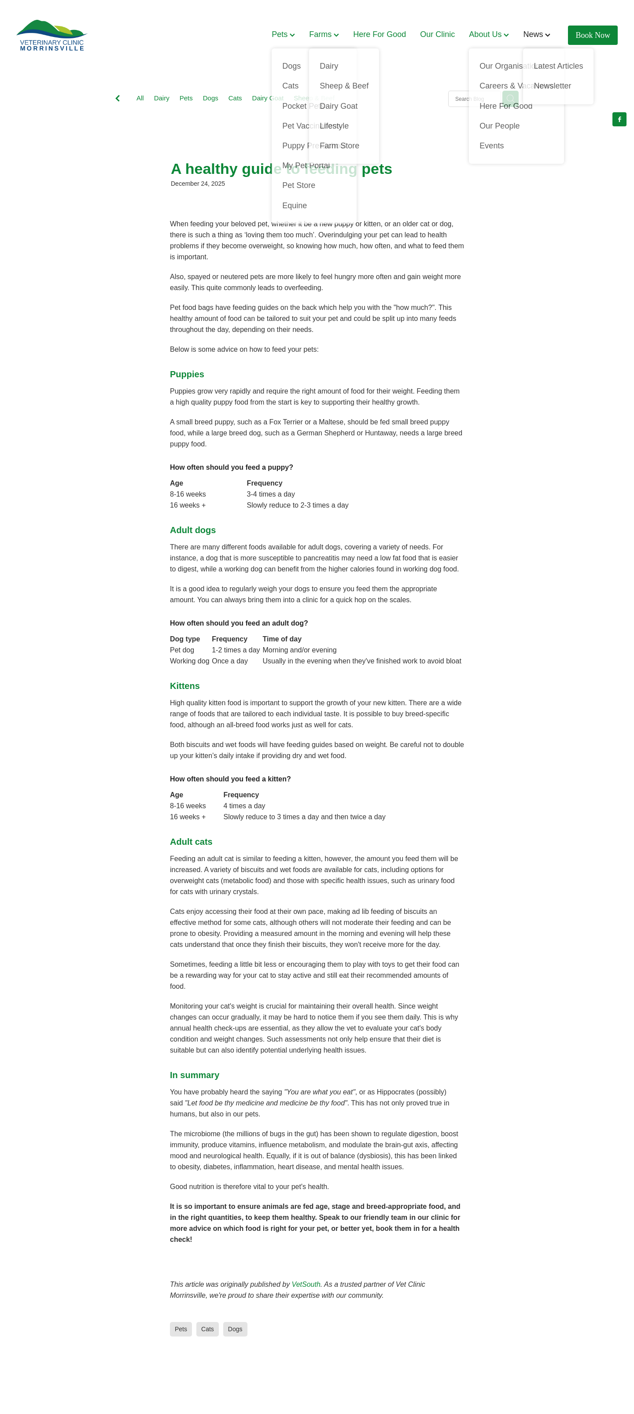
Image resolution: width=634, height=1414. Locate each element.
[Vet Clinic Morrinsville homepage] (76, 35)
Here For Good (379, 34)
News (536, 34)
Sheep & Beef (314, 98)
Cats (235, 98)
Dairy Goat (268, 98)
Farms (324, 34)
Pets (283, 34)
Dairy (162, 98)
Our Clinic (437, 34)
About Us (489, 34)
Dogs (210, 98)
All (140, 98)
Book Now (593, 35)
